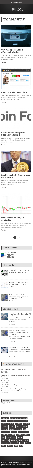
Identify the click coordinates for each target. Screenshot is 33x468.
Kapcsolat (4, 465)
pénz (14, 437)
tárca (20, 440)
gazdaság (24, 426)
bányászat (17, 421)
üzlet (21, 445)
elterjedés (26, 423)
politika (8, 437)
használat (4, 429)
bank (11, 418)
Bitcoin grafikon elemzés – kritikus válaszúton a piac (18, 283)
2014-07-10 (12, 286)
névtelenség (20, 434)
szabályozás (5, 440)
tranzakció (14, 440)
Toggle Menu (16, 2)
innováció (19, 429)
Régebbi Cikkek (5, 403)
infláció (12, 429)
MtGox (13, 434)
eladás (4, 423)
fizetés (18, 426)
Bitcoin (25, 418)
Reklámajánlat (25, 464)
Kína (20, 432)
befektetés (18, 418)
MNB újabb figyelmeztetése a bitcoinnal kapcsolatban (19, 271)
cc (1, 462)
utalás (8, 443)
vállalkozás (15, 443)
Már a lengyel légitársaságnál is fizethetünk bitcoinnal (20, 315)
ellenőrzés (18, 423)
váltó (21, 443)
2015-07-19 (12, 300)
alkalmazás (5, 418)
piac (3, 437)
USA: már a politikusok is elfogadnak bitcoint (12, 51)
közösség (25, 432)
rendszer (19, 437)
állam (3, 445)
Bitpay (3, 421)
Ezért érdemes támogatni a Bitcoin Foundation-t (13, 134)
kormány (14, 432)
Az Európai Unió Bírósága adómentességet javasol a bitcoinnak (18, 296)
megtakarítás (5, 434)
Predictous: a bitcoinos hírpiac (14, 92)
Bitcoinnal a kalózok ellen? (18, 347)
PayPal (27, 434)
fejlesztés (4, 426)
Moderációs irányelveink (14, 464)
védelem (28, 443)
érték (16, 445)
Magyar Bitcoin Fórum (14, 364)
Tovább (4, 62)
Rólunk (10, 462)
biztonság (10, 421)
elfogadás (10, 423)
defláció (24, 421)
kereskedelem (5, 432)
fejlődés (12, 426)
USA (3, 443)
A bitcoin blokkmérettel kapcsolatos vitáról (13, 385)
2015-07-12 (12, 356)
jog (25, 429)
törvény (26, 440)
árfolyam (9, 445)
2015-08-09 (12, 324)
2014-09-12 (12, 274)
